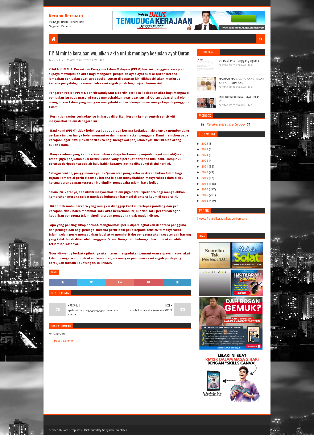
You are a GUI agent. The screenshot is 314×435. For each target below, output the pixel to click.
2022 (205, 160)
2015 (205, 200)
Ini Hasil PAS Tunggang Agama (239, 60)
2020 (205, 172)
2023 (205, 155)
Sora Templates (72, 430)
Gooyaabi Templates (114, 430)
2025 (205, 143)
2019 (205, 178)
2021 (205, 166)
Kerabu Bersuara (66, 15)
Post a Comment (64, 340)
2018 (205, 183)
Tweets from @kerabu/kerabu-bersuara (222, 218)
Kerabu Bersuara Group (225, 124)
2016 (205, 195)
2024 (205, 149)
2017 (205, 189)
